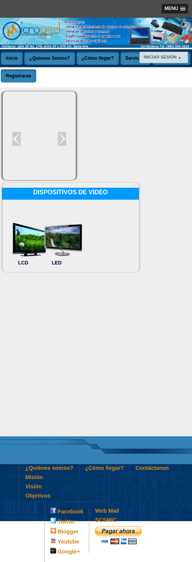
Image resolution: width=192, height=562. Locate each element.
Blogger (64, 531)
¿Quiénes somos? (49, 468)
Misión (34, 477)
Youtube (64, 541)
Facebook (66, 511)
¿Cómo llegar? (104, 468)
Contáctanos (152, 468)
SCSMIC (106, 520)
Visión (33, 486)
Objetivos (38, 496)
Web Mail (107, 511)
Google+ (65, 551)
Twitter (62, 521)
